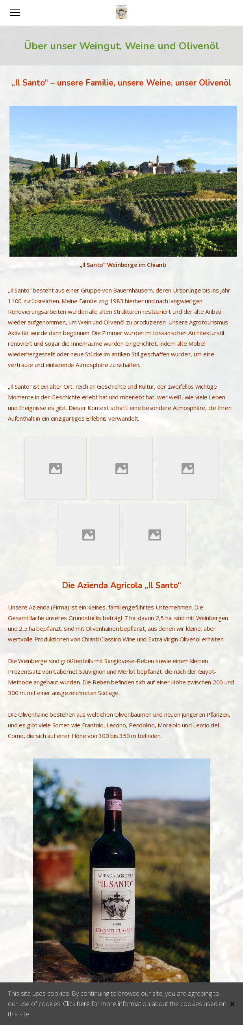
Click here (76, 1003)
